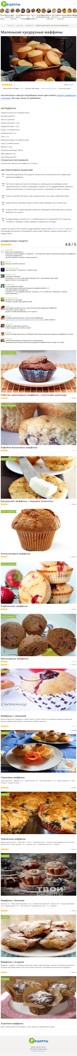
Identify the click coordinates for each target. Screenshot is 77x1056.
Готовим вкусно (38, 1041)
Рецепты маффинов (8, 353)
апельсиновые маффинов (62, 229)
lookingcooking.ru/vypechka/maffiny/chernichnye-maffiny (24, 320)
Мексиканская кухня (49, 88)
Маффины (5, 671)
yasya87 (71, 85)
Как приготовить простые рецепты (10, 4)
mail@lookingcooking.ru (38, 1051)
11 (14, 85)
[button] (74, 3)
